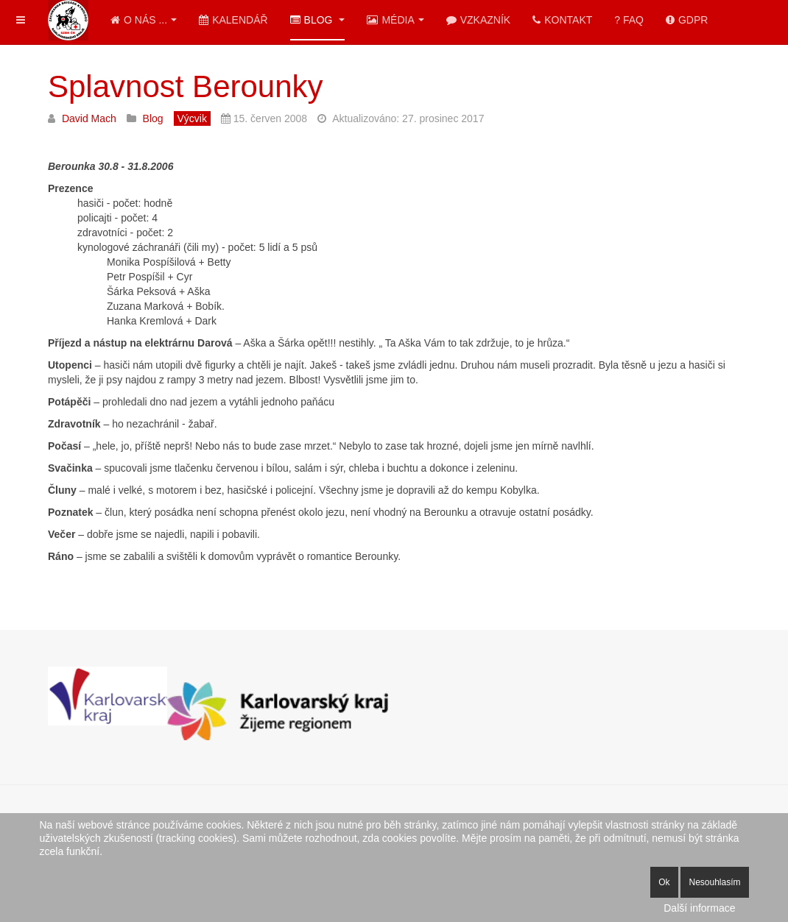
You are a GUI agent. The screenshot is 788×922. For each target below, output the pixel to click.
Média (395, 20)
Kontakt (562, 20)
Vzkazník (478, 20)
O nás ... (143, 20)
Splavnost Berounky (185, 86)
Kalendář (233, 20)
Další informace (699, 908)
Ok (663, 882)
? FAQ (629, 20)
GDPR (687, 20)
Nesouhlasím (714, 882)
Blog (317, 20)
